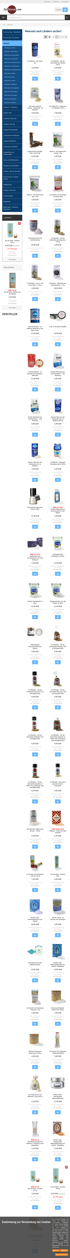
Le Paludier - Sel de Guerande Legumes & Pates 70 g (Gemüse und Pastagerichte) (35, 691)
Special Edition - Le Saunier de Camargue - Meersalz (35, 373)
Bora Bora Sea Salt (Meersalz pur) (35, 849)
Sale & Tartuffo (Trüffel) (57, 327)
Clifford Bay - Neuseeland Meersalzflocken (58, 967)
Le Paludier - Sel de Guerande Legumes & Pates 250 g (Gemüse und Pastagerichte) (57, 656)
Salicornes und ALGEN (10, 146)
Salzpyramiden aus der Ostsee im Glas (58, 555)
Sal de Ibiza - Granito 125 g (35, 1038)
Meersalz (6, 43)
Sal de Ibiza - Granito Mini (57, 770)
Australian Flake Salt (10, 118)
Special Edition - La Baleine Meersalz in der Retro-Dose (35, 328)
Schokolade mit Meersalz (11, 135)
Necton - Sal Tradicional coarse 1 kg (57, 152)
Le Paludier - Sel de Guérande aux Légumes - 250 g (57, 240)
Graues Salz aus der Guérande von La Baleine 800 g (58, 407)
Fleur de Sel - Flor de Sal (11, 38)
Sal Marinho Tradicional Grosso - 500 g (35, 725)
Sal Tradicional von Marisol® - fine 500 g (35, 967)
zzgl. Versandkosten (35, 74)
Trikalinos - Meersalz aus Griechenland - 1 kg (57, 284)
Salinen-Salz (7, 113)
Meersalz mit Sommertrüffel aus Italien (35, 589)
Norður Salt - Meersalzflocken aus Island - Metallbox (58, 838)
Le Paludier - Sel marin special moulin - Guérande (58, 691)
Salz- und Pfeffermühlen (11, 160)
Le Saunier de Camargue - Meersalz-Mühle (57, 935)
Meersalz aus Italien (9, 73)
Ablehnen (56, 1250)
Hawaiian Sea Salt (9, 124)
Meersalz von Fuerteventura (12, 62)
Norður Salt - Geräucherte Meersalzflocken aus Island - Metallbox (58, 1003)
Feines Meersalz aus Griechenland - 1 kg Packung (35, 419)
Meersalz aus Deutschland (11, 55)
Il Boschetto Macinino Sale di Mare (35, 485)
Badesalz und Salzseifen (11, 166)
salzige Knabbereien (10, 141)
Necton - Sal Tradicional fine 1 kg (35, 196)
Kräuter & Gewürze (9, 190)
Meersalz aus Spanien (10, 99)
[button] (66, 37)
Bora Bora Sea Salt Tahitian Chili (57, 1137)
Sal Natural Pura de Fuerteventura (35, 239)
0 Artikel (58, 10)
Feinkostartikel (8, 196)
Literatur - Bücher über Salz (12, 171)
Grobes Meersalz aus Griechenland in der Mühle (58, 486)
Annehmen (63, 1250)
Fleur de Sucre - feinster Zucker (11, 178)
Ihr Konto (56, 2)
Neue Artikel (9, 267)
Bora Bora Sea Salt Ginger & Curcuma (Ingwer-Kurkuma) (57, 1104)
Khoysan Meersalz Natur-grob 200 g (57, 904)
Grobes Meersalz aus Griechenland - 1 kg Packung (58, 373)
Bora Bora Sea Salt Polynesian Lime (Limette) (35, 1138)
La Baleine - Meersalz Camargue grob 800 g (57, 451)
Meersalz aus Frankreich (11, 59)
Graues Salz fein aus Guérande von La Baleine (35, 452)
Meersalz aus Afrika (9, 48)
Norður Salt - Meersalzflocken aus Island (35, 804)
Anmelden (65, 2)
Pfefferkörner (8, 184)
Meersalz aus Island (9, 80)
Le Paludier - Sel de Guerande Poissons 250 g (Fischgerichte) (57, 622)
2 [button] (59, 37)
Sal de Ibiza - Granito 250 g (57, 1037)
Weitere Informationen (61, 1254)
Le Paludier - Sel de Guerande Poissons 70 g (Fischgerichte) (35, 622)
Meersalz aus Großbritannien (12, 70)
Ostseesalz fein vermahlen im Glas (57, 520)
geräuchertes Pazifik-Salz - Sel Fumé (35, 152)
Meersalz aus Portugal (10, 95)
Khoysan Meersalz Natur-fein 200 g (35, 915)
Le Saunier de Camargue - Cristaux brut (57, 196)
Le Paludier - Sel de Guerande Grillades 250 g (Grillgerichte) (57, 589)
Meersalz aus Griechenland (11, 66)
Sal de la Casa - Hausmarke (12, 32)
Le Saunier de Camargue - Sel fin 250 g (35, 770)
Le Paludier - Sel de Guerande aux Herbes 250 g (57, 63)
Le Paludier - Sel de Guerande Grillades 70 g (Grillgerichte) (35, 656)
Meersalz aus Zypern (10, 102)
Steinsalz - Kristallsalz (10, 107)
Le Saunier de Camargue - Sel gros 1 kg (57, 870)
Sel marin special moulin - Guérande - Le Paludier (35, 108)
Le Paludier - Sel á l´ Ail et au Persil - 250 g (35, 284)
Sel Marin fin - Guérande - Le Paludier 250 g (57, 107)
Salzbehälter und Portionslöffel (9, 153)
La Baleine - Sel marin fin (35, 62)
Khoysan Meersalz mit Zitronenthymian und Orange (35, 1104)
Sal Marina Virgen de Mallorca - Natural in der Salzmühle (35, 1003)
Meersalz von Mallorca (10, 84)
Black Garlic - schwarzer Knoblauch (11, 208)
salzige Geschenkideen (11, 130)
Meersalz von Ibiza (9, 77)
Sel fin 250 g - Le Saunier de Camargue (57, 804)
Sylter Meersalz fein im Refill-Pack (58, 1182)
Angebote (7, 218)
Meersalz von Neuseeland (11, 88)
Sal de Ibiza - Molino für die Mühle (12, 292)
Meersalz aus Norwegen (11, 91)
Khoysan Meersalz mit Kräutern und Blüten (35, 1072)
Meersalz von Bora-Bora (11, 51)
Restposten (7, 201)
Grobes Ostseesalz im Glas (35, 555)
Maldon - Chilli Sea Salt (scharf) (58, 738)
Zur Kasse (47, 2)
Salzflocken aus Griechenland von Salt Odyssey (35, 521)
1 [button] (56, 37)
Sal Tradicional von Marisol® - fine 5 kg (58, 1072)
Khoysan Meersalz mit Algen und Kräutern (35, 1182)
